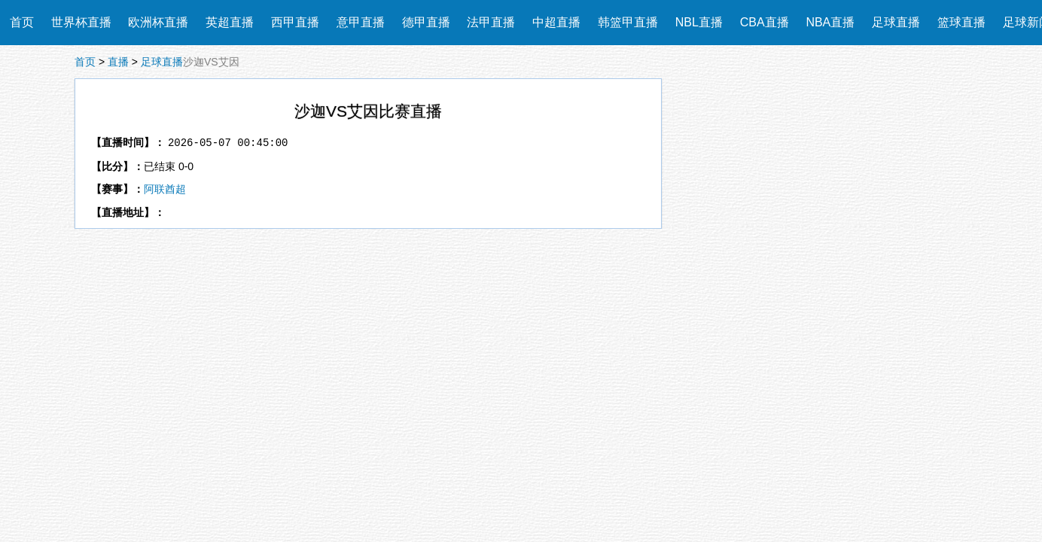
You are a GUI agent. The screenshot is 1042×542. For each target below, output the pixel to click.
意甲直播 (361, 22)
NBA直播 (830, 22)
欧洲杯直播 (158, 22)
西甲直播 (295, 22)
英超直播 (230, 22)
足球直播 (896, 22)
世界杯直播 (81, 22)
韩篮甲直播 (628, 22)
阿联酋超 (165, 189)
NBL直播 (699, 22)
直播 (118, 62)
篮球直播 (961, 22)
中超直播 (556, 22)
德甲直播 (426, 22)
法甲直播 (491, 22)
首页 (22, 22)
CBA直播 (764, 22)
